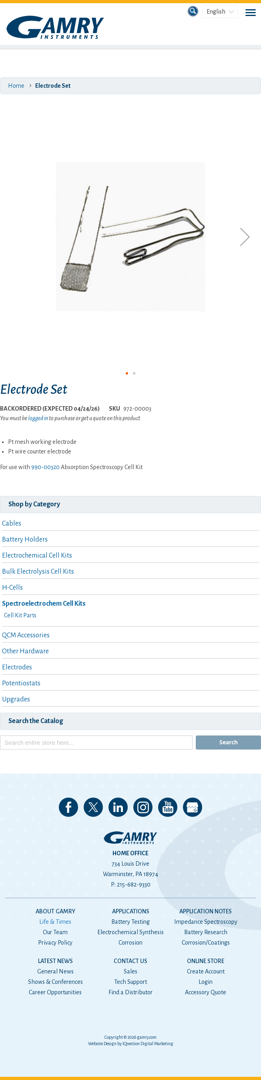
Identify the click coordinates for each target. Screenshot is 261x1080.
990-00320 (45, 467)
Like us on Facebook (68, 807)
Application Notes (205, 911)
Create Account (206, 971)
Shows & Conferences (55, 982)
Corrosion (130, 942)
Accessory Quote (205, 992)
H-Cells (12, 587)
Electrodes (17, 667)
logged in (38, 418)
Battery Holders (25, 539)
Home (16, 86)
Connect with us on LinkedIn (118, 807)
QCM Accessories (26, 635)
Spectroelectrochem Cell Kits (44, 603)
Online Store (205, 961)
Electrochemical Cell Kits (37, 555)
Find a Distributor (130, 992)
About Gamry (55, 911)
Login (206, 982)
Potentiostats (21, 683)
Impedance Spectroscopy (205, 922)
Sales (130, 971)
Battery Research (205, 932)
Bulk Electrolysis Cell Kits (38, 571)
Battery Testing (130, 922)
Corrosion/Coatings (206, 942)
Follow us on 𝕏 (93, 807)
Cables (11, 523)
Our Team (55, 932)
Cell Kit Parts (20, 615)
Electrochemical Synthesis (130, 932)
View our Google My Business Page (192, 807)
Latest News (55, 961)
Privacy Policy (55, 942)
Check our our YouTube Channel (167, 807)
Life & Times (55, 922)
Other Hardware (25, 651)
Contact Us (130, 961)
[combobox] (96, 742)
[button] (245, 236)
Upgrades (16, 699)
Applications (130, 911)
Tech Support (130, 982)
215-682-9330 (134, 884)
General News (55, 971)
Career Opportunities (55, 992)
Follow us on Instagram (143, 807)
